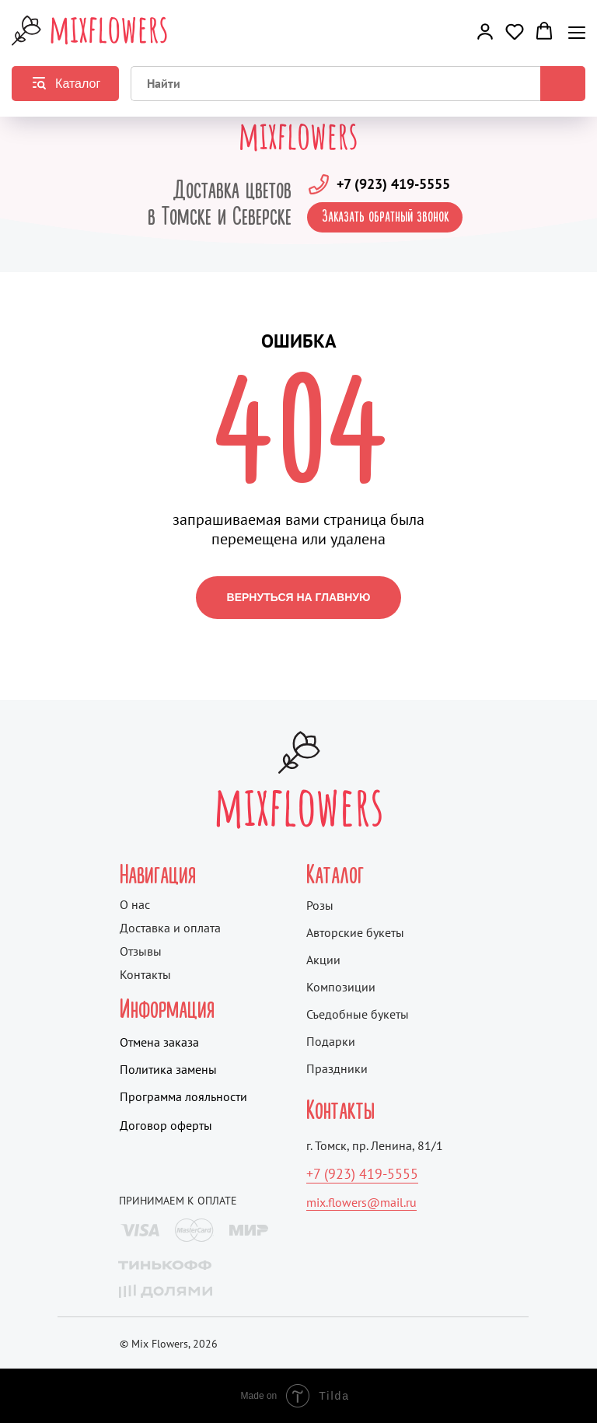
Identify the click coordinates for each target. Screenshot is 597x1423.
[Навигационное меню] (576, 32)
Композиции (340, 987)
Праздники (337, 1068)
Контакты (145, 974)
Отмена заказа (159, 1042)
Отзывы (141, 951)
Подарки (330, 1041)
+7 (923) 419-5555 (393, 184)
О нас (135, 904)
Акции (323, 959)
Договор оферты (166, 1125)
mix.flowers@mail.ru (361, 1202)
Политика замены (168, 1069)
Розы (319, 905)
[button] (485, 31)
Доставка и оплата (170, 927)
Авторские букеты (355, 932)
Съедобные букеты (357, 1014)
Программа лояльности (183, 1096)
